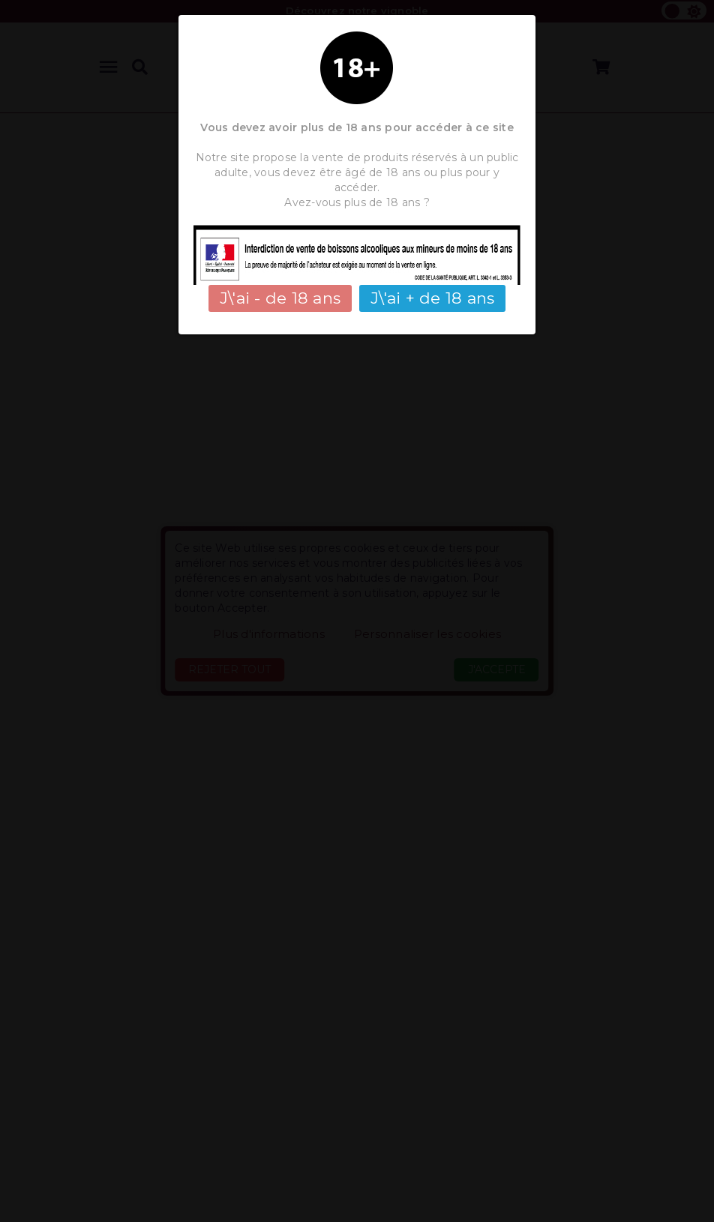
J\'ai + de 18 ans (432, 298)
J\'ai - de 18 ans (280, 298)
